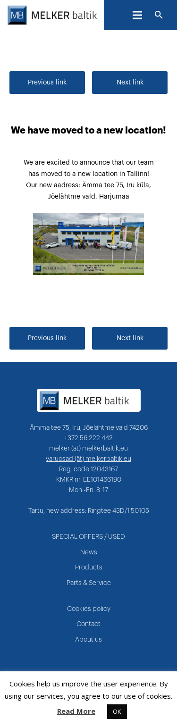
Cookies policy (88, 609)
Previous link (47, 82)
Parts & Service (89, 583)
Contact (88, 624)
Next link (130, 82)
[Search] (159, 15)
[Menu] (137, 15)
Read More (76, 711)
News (88, 552)
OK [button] (117, 711)
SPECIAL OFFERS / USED (88, 537)
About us (88, 639)
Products (88, 567)
